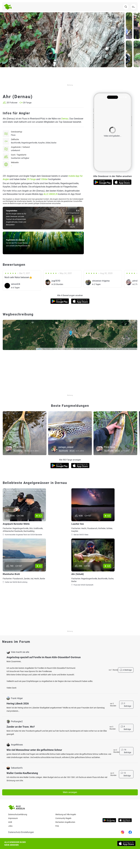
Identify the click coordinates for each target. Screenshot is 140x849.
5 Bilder (44, 179)
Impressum (13, 818)
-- (11, 166)
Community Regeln (63, 818)
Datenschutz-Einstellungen (21, 832)
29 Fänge (31, 179)
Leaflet (39, 349)
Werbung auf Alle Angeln (65, 814)
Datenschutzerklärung (17, 814)
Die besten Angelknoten (65, 822)
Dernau (64, 118)
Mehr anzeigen (70, 792)
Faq (57, 826)
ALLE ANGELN (50, 194)
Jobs (10, 826)
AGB (10, 822)
